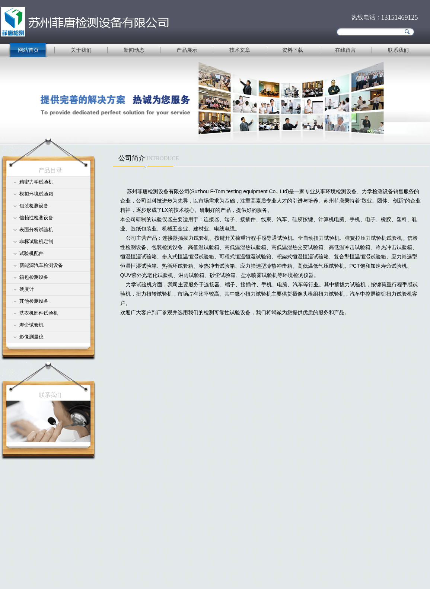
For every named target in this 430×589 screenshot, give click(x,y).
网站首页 (28, 50)
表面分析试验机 (36, 229)
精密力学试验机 (36, 182)
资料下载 (292, 50)
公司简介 (131, 158)
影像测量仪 (31, 337)
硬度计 (26, 289)
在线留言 (345, 50)
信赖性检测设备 (36, 217)
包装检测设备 (33, 205)
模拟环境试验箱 (36, 194)
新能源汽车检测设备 (41, 265)
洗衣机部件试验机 (38, 313)
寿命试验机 (31, 325)
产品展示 (186, 50)
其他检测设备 (33, 301)
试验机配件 (31, 253)
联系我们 (398, 50)
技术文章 (239, 50)
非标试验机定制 (36, 241)
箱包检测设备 (33, 277)
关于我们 (81, 50)
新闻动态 (134, 50)
